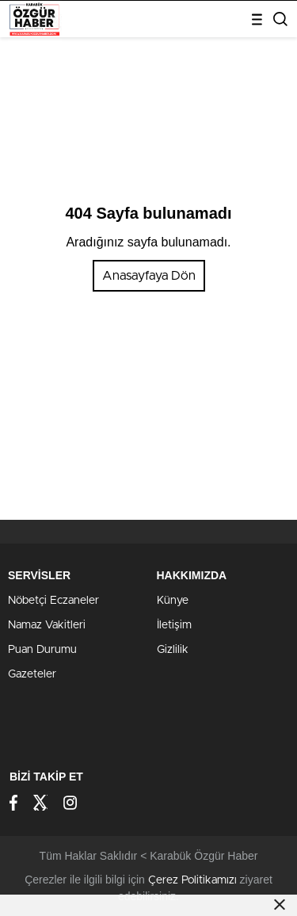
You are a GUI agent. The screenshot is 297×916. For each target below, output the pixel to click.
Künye (172, 600)
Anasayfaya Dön (149, 275)
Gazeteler (32, 674)
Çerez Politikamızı (192, 880)
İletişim (174, 625)
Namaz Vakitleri (47, 625)
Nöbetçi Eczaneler (53, 600)
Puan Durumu (42, 649)
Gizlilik (172, 649)
